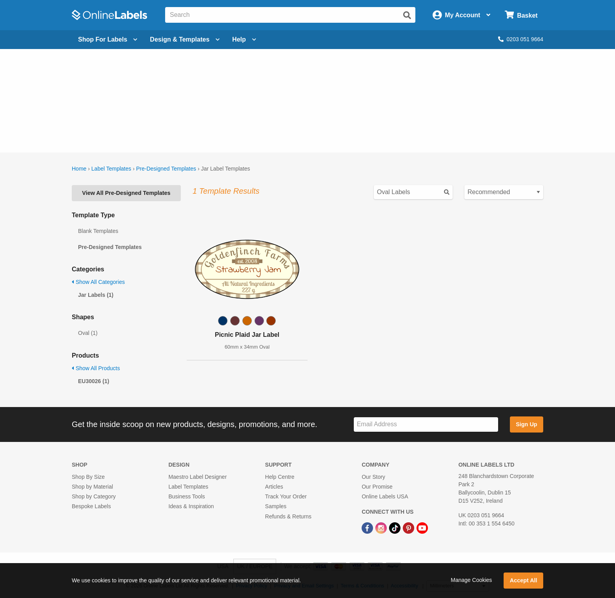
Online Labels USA (385, 496)
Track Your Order (286, 496)
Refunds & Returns (288, 516)
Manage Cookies (471, 580)
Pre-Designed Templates (166, 168)
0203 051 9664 (520, 39)
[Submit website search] (407, 15)
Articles (274, 486)
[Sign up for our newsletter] (426, 424)
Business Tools (186, 496)
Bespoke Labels (91, 506)
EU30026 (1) (93, 381)
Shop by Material (92, 486)
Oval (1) (88, 333)
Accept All (523, 580)
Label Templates (111, 168)
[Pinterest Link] (409, 528)
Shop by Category (94, 496)
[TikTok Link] (395, 528)
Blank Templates (98, 231)
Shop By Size (88, 477)
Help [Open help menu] (244, 39)
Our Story (373, 477)
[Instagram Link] (381, 528)
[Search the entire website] (290, 15)
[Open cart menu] (521, 15)
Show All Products (96, 368)
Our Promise (377, 486)
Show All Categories (98, 282)
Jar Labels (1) (95, 295)
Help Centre (280, 477)
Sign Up (526, 424)
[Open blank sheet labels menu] (108, 39)
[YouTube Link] (422, 528)
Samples (275, 506)
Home (79, 168)
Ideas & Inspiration (191, 506)
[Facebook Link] (368, 528)
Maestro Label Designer (197, 477)
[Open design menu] (185, 39)
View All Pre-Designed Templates (126, 193)
